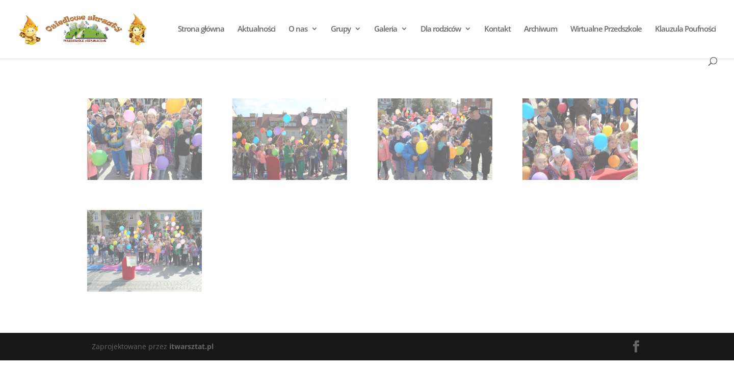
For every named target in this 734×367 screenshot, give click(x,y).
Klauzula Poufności (684, 29)
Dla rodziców (440, 29)
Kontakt (497, 29)
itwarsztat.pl (191, 346)
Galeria (385, 29)
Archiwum (540, 29)
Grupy (340, 29)
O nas (297, 29)
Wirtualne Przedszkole (605, 29)
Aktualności (256, 29)
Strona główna (200, 29)
